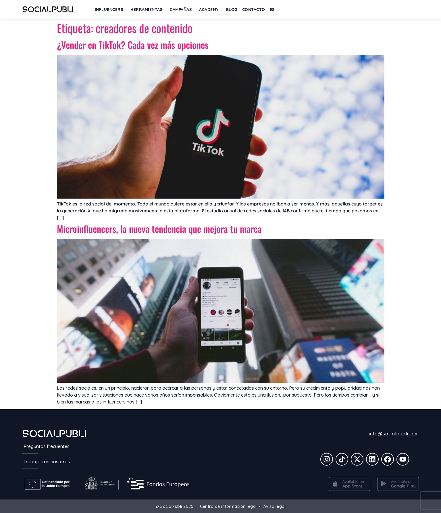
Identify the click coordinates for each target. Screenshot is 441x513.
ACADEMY (210, 9)
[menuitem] (272, 9)
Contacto (253, 9)
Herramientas (147, 9)
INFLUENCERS (110, 9)
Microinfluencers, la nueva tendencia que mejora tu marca (159, 228)
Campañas (182, 9)
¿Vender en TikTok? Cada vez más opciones (133, 44)
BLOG (232, 9)
